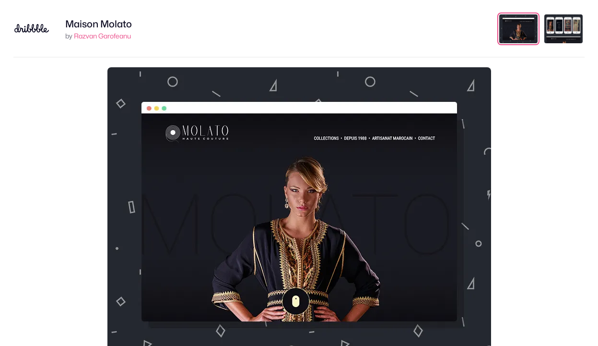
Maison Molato (98, 24)
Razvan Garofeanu (102, 36)
